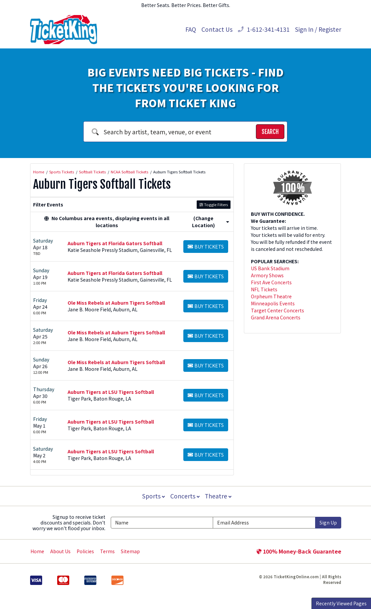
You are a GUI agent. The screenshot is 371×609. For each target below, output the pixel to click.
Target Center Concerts (277, 310)
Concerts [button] (185, 496)
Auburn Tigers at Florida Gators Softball (115, 243)
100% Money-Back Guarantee (298, 551)
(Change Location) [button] (210, 222)
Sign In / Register (318, 29)
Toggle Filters (213, 204)
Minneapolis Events (273, 303)
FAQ (190, 29)
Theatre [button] (219, 496)
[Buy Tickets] (205, 246)
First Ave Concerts (271, 282)
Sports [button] (153, 496)
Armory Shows (267, 275)
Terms (107, 551)
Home (37, 551)
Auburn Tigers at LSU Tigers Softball (111, 392)
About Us (60, 551)
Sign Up (328, 522)
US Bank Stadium (270, 268)
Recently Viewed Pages (341, 603)
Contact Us (217, 29)
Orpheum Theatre (271, 296)
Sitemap (130, 551)
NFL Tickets (264, 289)
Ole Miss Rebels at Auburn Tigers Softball (116, 302)
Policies (85, 551)
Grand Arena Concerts (275, 317)
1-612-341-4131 (264, 29)
